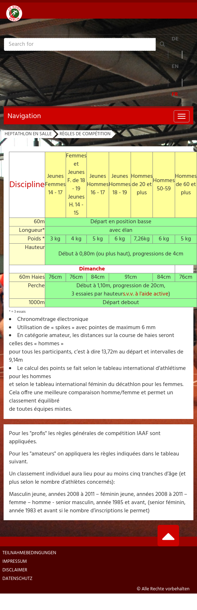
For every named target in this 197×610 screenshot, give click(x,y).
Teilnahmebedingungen (29, 553)
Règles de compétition (85, 134)
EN (175, 66)
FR (175, 94)
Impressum (15, 561)
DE (175, 39)
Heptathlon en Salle (28, 134)
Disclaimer (15, 570)
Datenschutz (18, 578)
